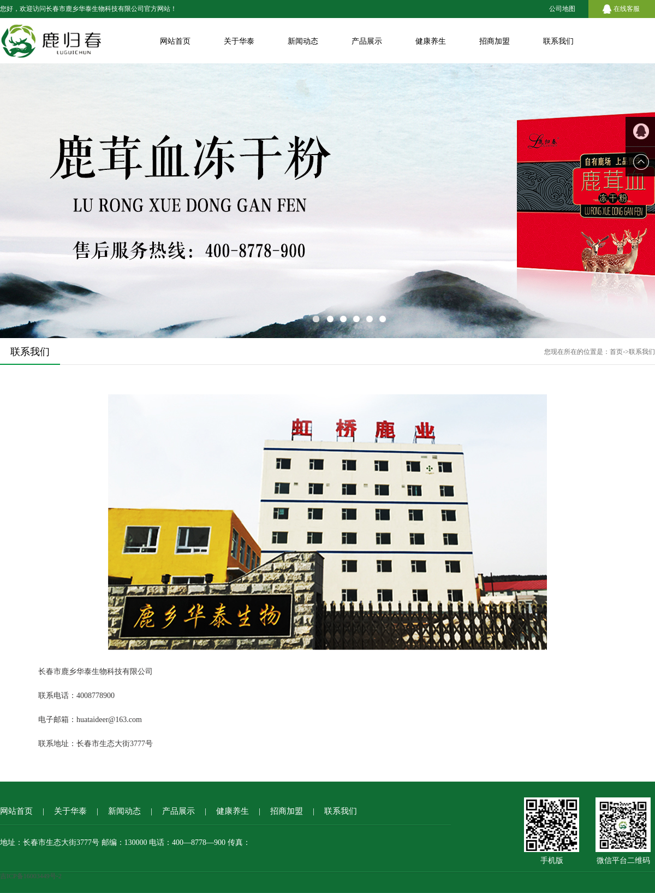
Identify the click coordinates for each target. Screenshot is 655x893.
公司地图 (562, 9)
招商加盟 (494, 41)
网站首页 (175, 41)
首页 (616, 352)
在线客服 (627, 9)
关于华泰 (239, 41)
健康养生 (430, 41)
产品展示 (367, 41)
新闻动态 (303, 41)
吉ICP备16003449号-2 (31, 876)
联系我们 (558, 41)
